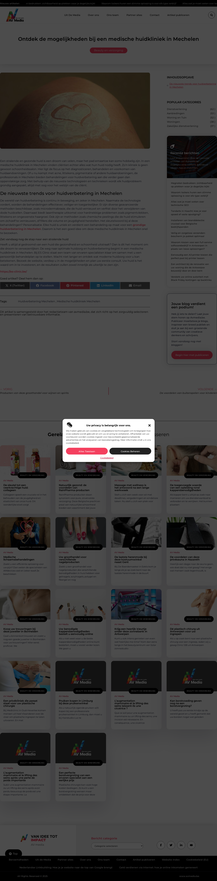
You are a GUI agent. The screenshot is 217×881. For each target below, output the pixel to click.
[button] (149, 425)
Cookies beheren (130, 451)
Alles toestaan (87, 451)
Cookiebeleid (106, 458)
